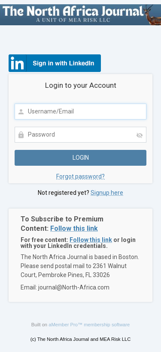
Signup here (107, 192)
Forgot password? (80, 176)
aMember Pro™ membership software (89, 324)
